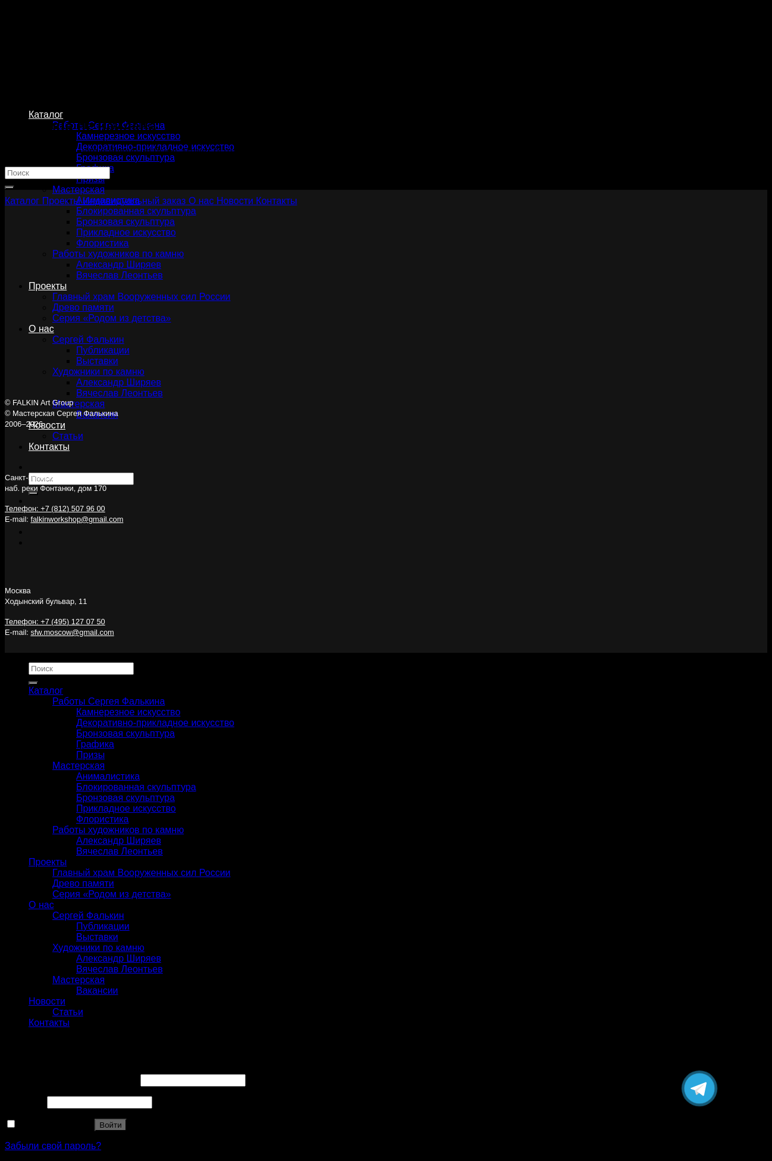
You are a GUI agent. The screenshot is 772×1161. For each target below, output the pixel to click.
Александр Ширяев (118, 840)
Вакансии (97, 990)
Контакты (49, 447)
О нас (41, 905)
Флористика (102, 819)
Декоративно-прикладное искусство (155, 723)
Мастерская (78, 189)
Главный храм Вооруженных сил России (141, 873)
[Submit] (33, 493)
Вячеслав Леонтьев (119, 393)
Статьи (67, 436)
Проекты (48, 862)
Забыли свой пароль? (53, 1146)
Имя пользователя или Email (71, 1080)
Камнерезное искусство (128, 136)
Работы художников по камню (118, 830)
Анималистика (108, 776)
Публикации (103, 926)
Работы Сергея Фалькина (108, 701)
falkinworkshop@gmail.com (76, 519)
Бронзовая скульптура (125, 157)
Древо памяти (83, 883)
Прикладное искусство (126, 808)
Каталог (46, 114)
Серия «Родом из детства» (111, 894)
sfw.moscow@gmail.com (72, 632)
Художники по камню (98, 948)
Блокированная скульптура (136, 787)
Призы (90, 755)
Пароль (24, 1102)
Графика (95, 744)
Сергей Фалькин (88, 915)
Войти (110, 1125)
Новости (47, 425)
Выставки (97, 937)
